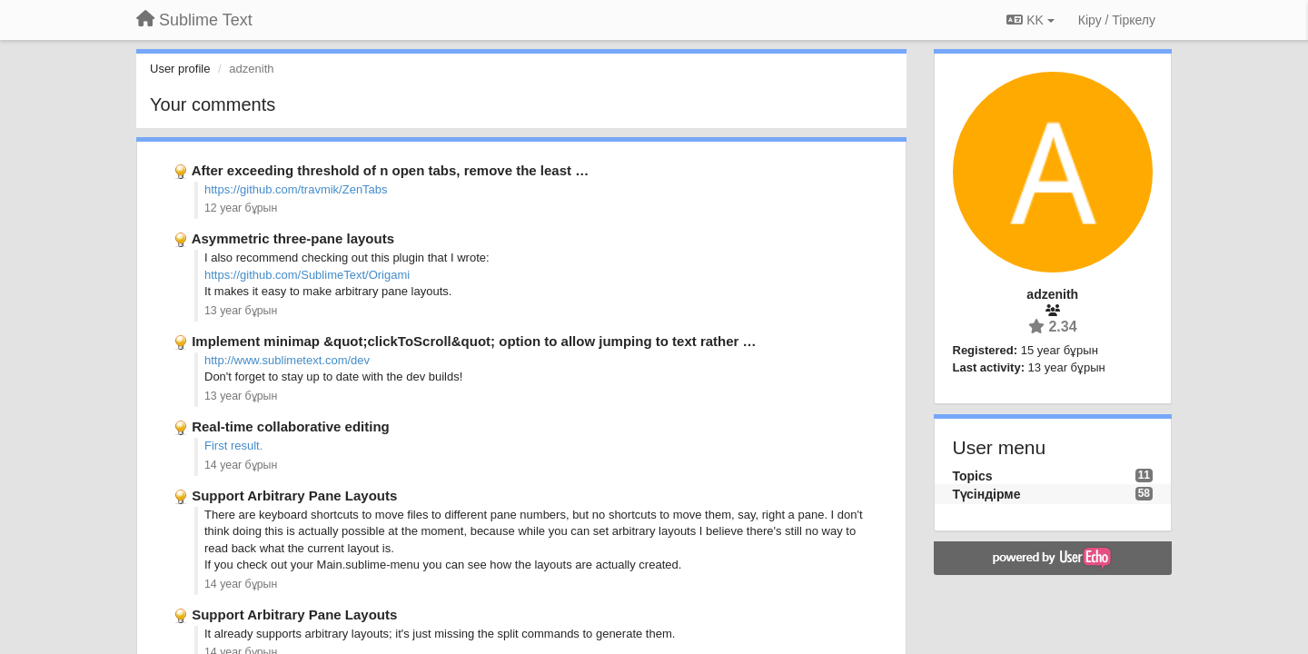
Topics (973, 476)
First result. (233, 445)
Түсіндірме (987, 494)
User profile (180, 68)
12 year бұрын (240, 208)
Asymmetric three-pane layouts (293, 238)
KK (1030, 20)
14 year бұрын (240, 465)
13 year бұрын (240, 310)
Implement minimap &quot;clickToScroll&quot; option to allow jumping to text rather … (474, 341)
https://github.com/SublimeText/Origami (307, 275)
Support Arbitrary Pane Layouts (294, 495)
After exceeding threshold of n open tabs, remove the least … (391, 170)
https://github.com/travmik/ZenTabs (296, 189)
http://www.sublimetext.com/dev (287, 360)
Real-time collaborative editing (291, 426)
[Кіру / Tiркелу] (1117, 20)
